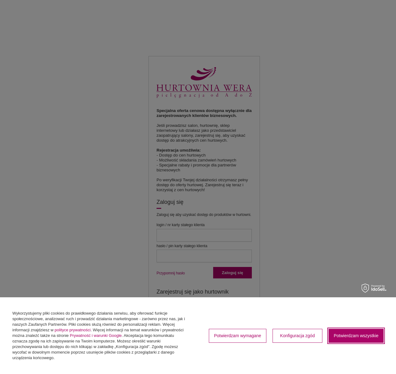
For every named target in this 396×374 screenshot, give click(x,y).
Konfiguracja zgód (297, 335)
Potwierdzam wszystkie (356, 335)
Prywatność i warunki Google (96, 335)
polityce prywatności (73, 330)
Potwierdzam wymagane (237, 335)
